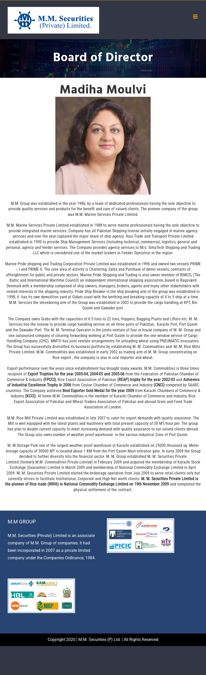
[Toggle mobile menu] (195, 16)
